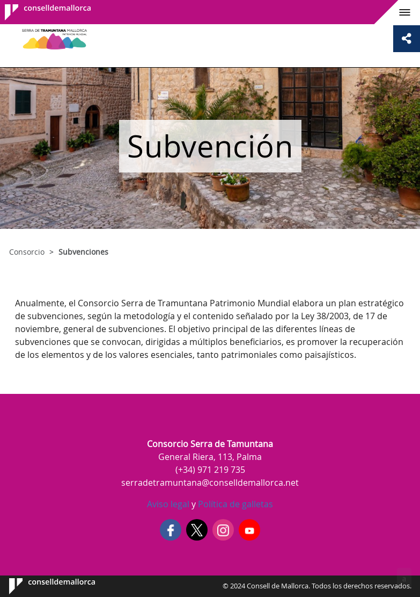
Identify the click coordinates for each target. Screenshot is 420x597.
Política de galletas (234, 504)
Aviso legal (168, 504)
